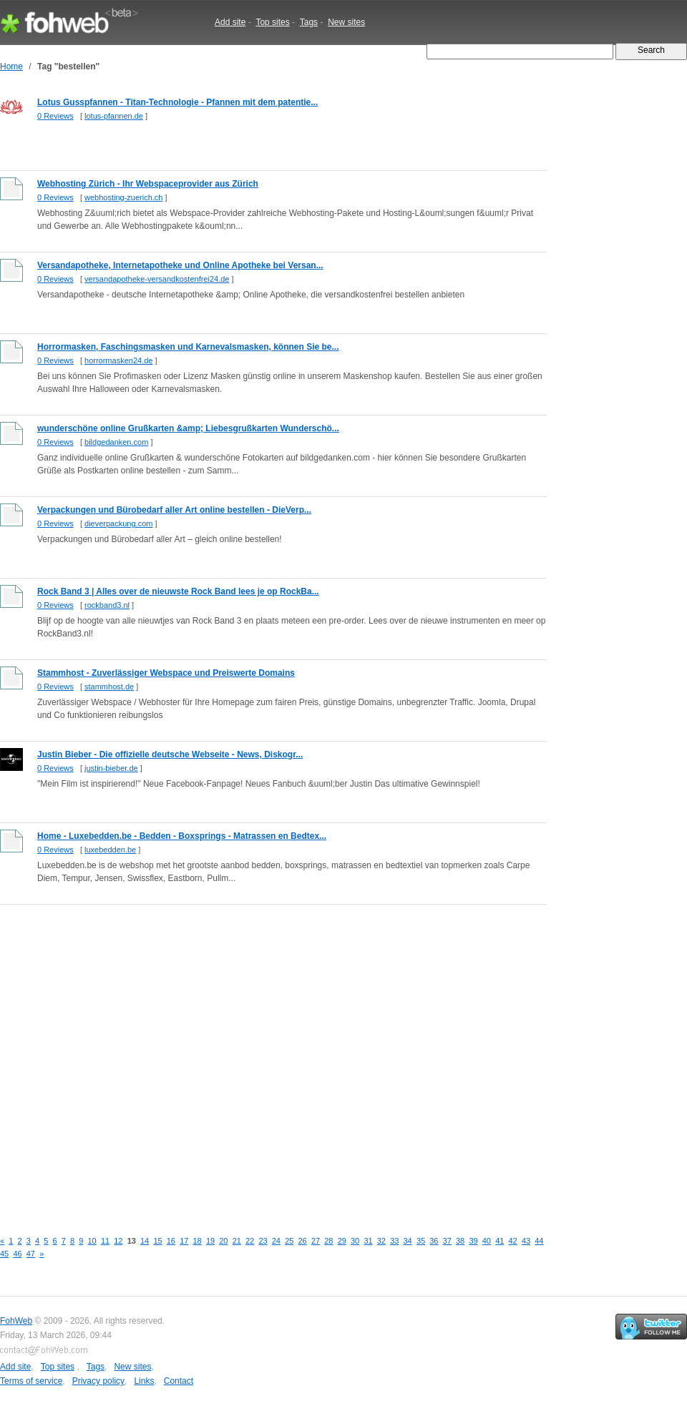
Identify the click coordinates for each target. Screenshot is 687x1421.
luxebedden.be (110, 849)
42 (513, 1240)
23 (262, 1240)
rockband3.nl (107, 605)
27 (315, 1240)
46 (17, 1253)
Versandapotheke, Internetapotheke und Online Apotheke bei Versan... (180, 265)
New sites (346, 22)
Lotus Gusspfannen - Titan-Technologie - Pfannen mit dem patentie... (177, 102)
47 (30, 1253)
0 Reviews (55, 116)
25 (289, 1240)
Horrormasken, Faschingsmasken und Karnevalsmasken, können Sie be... (188, 347)
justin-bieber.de (111, 768)
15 (157, 1240)
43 (526, 1240)
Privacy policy (98, 1381)
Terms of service (31, 1381)
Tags (309, 22)
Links (144, 1381)
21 (237, 1240)
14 (144, 1240)
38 (460, 1240)
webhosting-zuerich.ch (123, 197)
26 (302, 1240)
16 (171, 1240)
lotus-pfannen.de (113, 116)
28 (328, 1240)
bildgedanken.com (116, 442)
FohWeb (16, 1321)
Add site (230, 22)
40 (486, 1240)
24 (276, 1240)
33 (394, 1240)
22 (249, 1240)
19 (210, 1240)
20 (223, 1240)
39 (473, 1240)
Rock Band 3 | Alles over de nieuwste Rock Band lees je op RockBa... (178, 591)
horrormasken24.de (118, 360)
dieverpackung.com (118, 523)
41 (499, 1240)
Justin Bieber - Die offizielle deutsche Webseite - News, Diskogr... (170, 754)
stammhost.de (109, 686)
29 (342, 1240)
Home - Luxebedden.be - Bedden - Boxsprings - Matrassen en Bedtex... (181, 836)
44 (539, 1240)
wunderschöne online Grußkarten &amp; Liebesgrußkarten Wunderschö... (188, 428)
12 (118, 1240)
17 (184, 1240)
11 (105, 1240)
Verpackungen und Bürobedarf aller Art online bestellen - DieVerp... (174, 510)
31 (368, 1240)
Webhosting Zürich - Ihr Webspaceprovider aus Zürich (147, 184)
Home (11, 67)
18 (197, 1240)
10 (92, 1240)
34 (408, 1240)
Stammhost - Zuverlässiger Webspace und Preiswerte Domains (166, 673)
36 (433, 1240)
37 (447, 1240)
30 (355, 1240)
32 (381, 1240)
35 (420, 1240)
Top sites (272, 22)
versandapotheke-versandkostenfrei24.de (156, 279)
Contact (178, 1381)
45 (4, 1253)
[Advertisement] (145, 1059)
